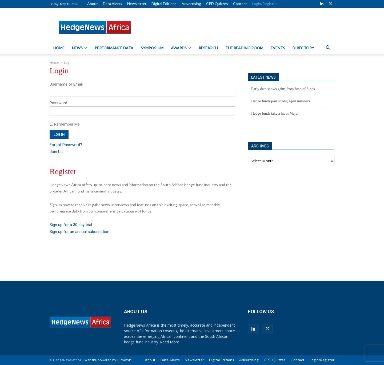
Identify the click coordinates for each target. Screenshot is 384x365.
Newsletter (136, 3)
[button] (328, 48)
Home (59, 48)
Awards (181, 48)
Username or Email (66, 84)
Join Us (56, 151)
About (92, 3)
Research (208, 48)
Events (278, 48)
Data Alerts (112, 3)
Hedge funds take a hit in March (275, 113)
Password (58, 103)
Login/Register (264, 3)
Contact (240, 3)
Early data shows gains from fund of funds (283, 89)
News (79, 48)
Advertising (191, 3)
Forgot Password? (66, 144)
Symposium (152, 48)
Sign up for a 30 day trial (71, 224)
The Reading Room (244, 48)
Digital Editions (164, 3)
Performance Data (114, 48)
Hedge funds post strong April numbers (280, 101)
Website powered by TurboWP (108, 360)
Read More (169, 341)
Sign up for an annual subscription (79, 231)
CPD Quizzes (217, 3)
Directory (303, 48)
